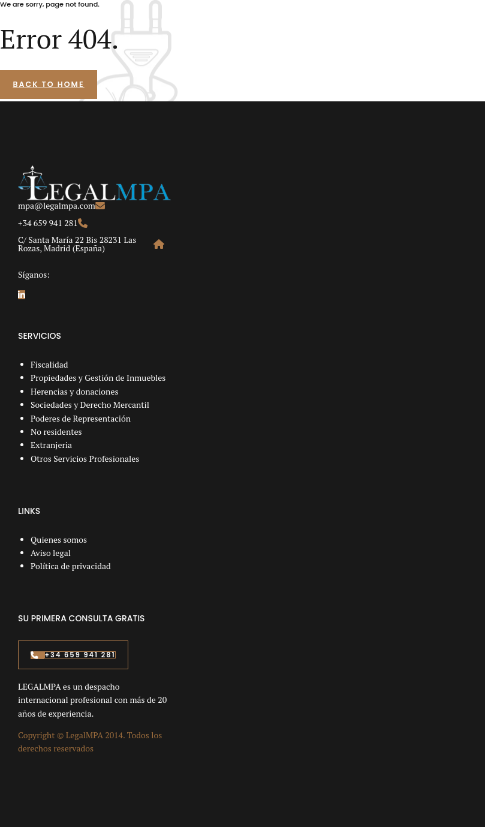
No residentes (56, 431)
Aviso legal (51, 552)
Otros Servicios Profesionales (85, 458)
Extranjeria (51, 444)
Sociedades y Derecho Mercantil (90, 404)
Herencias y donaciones (75, 391)
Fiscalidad (49, 364)
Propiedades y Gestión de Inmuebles (98, 377)
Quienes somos (59, 539)
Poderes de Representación (81, 418)
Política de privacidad (71, 566)
